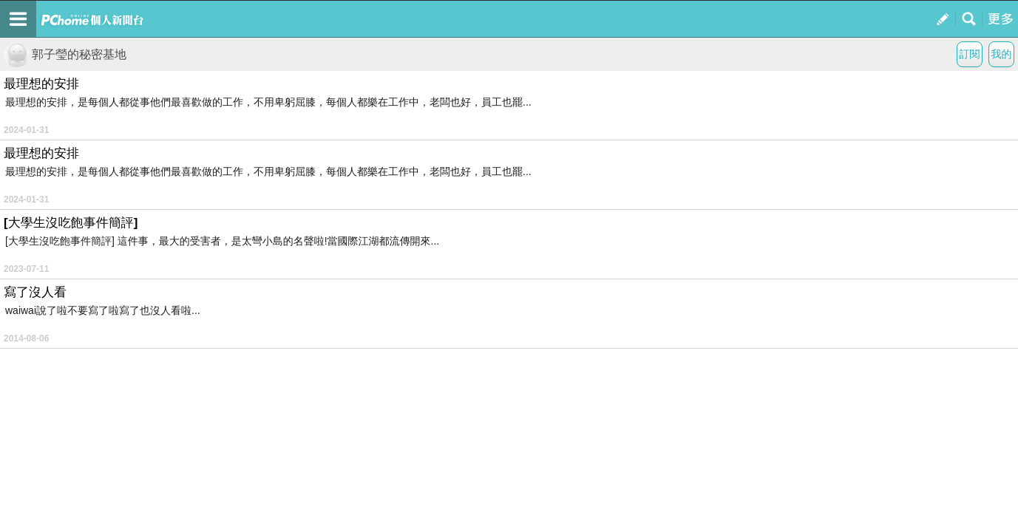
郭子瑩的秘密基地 (65, 54)
